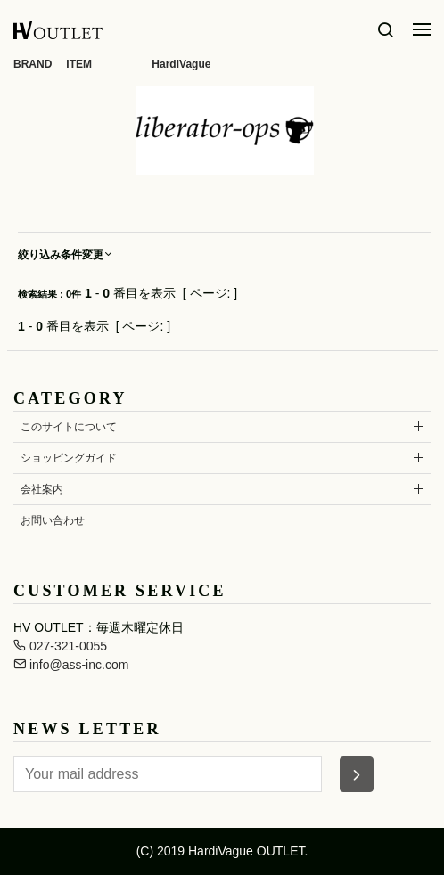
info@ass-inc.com (70, 665)
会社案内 (42, 489)
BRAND (32, 64)
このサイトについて (69, 427)
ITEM (79, 64)
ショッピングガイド (69, 458)
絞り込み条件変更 (66, 255)
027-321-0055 (60, 646)
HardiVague (181, 64)
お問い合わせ (53, 520)
